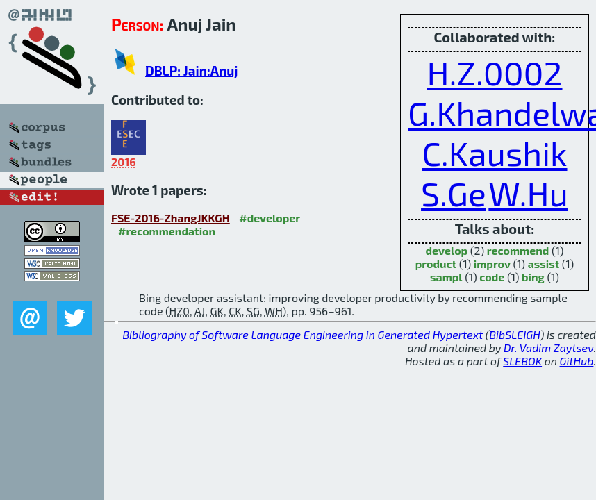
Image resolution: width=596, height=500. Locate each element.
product (435, 263)
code (491, 276)
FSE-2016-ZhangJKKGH (170, 217)
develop (446, 250)
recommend (518, 250)
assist (544, 263)
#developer (269, 217)
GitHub (577, 360)
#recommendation (166, 231)
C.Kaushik (494, 153)
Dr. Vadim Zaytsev (548, 347)
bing (533, 276)
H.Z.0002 (494, 72)
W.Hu (528, 193)
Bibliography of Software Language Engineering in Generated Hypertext (302, 334)
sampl (446, 276)
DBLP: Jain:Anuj (191, 70)
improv (492, 263)
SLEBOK (522, 360)
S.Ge (453, 193)
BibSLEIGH (514, 334)
